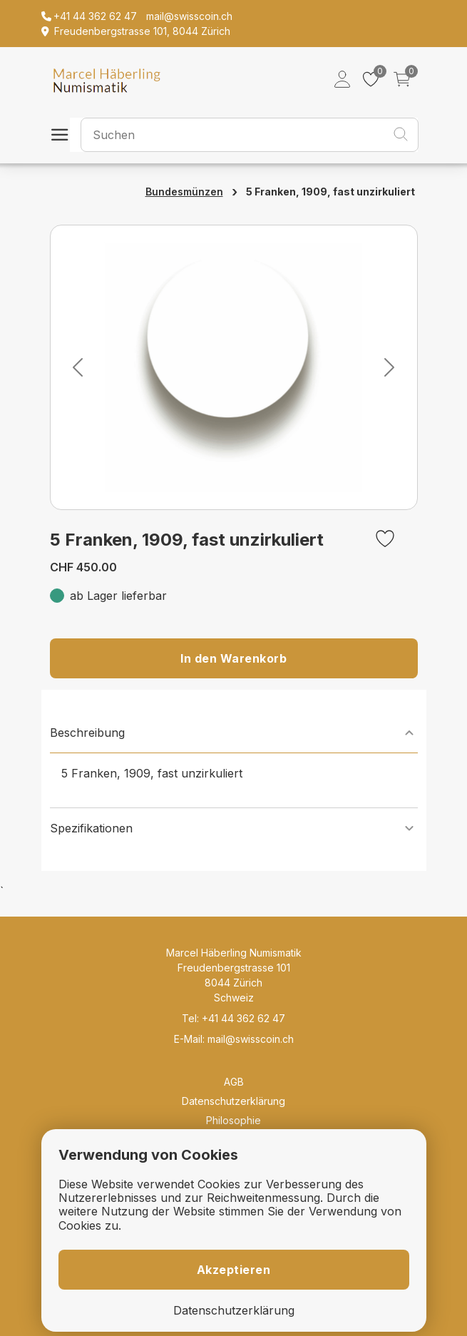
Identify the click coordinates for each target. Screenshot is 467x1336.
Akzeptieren (234, 1270)
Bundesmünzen (184, 191)
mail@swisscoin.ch (250, 1039)
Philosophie (233, 1120)
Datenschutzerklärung (233, 1101)
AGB (234, 1082)
